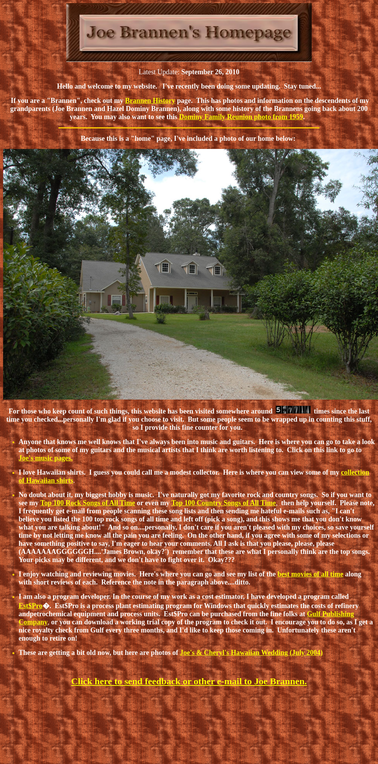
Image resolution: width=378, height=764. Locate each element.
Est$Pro (31, 606)
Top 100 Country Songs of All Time (223, 503)
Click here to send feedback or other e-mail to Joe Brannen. (189, 681)
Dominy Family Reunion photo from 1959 (241, 117)
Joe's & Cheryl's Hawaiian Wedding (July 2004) (251, 652)
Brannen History (150, 100)
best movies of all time (310, 574)
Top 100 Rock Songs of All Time (87, 503)
